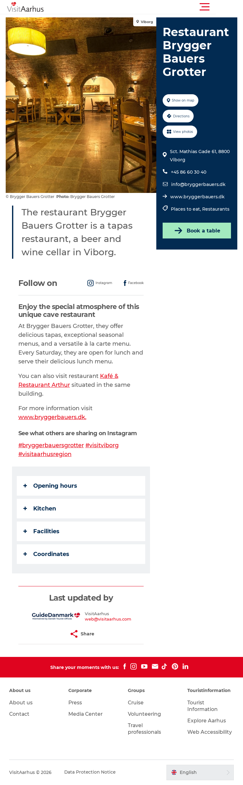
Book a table (196, 230)
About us (21, 703)
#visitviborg (103, 445)
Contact (19, 714)
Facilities (42, 531)
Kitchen (40, 508)
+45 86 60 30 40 (188, 172)
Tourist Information (202, 706)
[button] (150, 7)
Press (76, 703)
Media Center (86, 714)
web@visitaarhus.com (108, 618)
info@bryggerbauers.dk (198, 184)
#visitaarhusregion (45, 454)
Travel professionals (145, 728)
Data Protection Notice (91, 772)
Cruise (136, 703)
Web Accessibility (209, 732)
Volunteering (144, 714)
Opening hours (51, 485)
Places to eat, (186, 209)
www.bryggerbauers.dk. (53, 417)
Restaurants (215, 209)
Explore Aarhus (207, 721)
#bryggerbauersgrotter (52, 445)
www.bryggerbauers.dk (197, 197)
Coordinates (47, 554)
